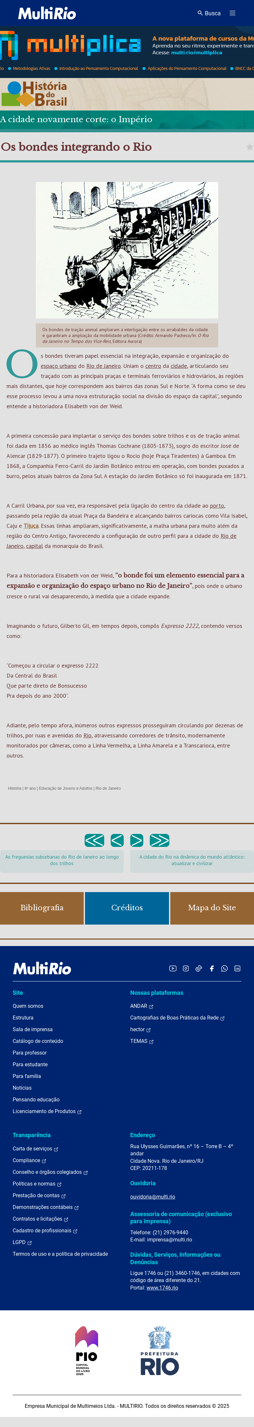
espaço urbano (59, 366)
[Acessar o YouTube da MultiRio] (173, 968)
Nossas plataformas (156, 992)
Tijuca (30, 525)
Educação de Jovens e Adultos (65, 788)
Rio (87, 735)
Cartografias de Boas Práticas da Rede (177, 1018)
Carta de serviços (36, 1149)
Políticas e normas (37, 1184)
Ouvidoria (143, 1183)
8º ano (29, 788)
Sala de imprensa (33, 1029)
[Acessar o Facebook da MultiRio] (212, 968)
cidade (179, 366)
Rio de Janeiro (103, 366)
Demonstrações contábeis (46, 1207)
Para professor (30, 1053)
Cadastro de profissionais (45, 1230)
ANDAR (142, 1006)
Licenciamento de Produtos (47, 1111)
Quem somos (28, 1006)
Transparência (32, 1135)
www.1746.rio (162, 1288)
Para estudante (30, 1064)
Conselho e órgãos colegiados (50, 1172)
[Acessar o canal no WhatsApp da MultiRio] (224, 968)
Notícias (22, 1088)
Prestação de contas (39, 1195)
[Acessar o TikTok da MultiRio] (199, 968)
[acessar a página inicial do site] (47, 12)
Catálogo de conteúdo (38, 1041)
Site (18, 992)
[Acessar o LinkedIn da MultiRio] (237, 968)
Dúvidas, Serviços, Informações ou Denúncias (175, 1258)
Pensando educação (36, 1099)
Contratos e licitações (41, 1219)
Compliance (30, 1160)
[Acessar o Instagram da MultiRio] (186, 968)
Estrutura (23, 1018)
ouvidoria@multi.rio (152, 1197)
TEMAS (142, 1041)
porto (217, 505)
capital (34, 546)
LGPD (22, 1242)
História (14, 788)
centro (153, 366)
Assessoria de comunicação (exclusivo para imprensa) (181, 1218)
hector (140, 1029)
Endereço (142, 1135)
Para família (27, 1076)
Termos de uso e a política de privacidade (60, 1254)
